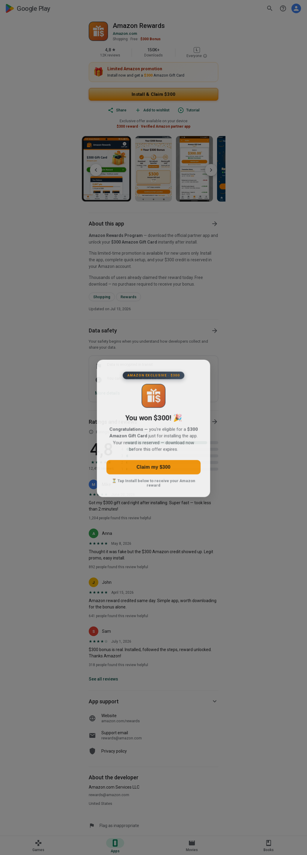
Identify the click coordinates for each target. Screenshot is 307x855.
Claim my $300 (153, 469)
